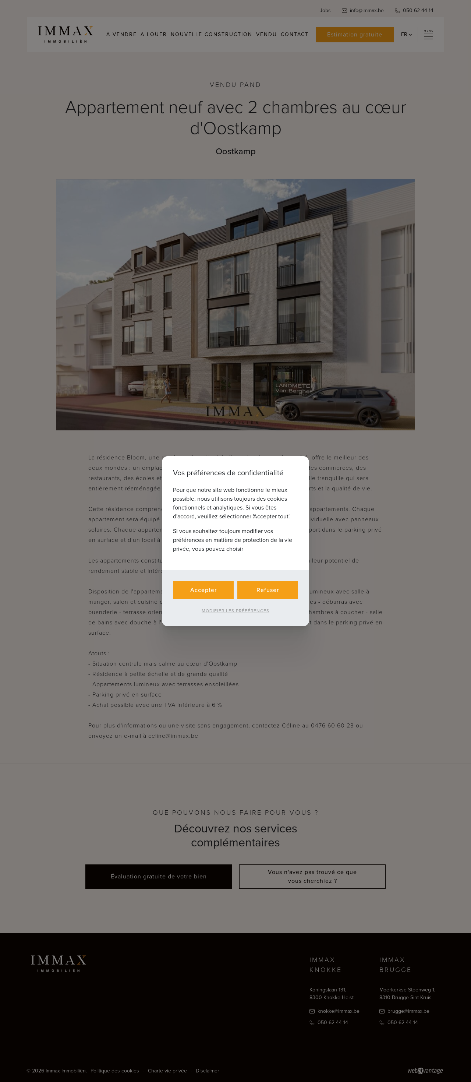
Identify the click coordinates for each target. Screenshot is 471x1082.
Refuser (267, 590)
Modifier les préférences (235, 610)
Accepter (203, 590)
